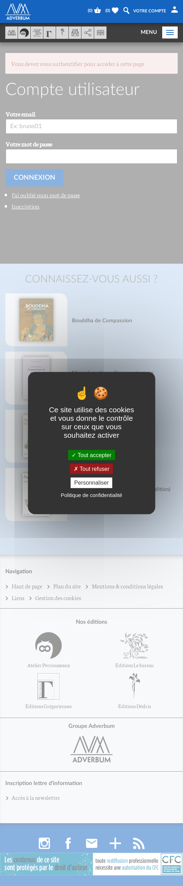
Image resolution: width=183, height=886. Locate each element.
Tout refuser (92, 469)
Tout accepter (91, 455)
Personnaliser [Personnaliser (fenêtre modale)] (91, 483)
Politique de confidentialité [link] (91, 495)
